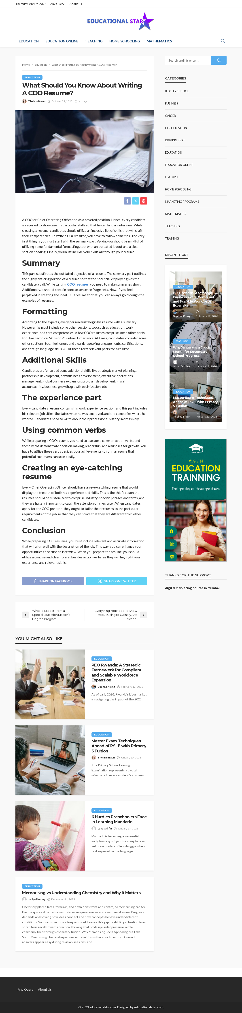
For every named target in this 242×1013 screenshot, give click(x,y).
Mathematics (159, 41)
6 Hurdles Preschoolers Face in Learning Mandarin (119, 819)
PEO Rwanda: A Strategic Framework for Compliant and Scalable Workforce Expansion (116, 672)
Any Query (57, 4)
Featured (172, 177)
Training (172, 238)
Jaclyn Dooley (36, 899)
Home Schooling (124, 41)
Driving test (175, 140)
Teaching (94, 41)
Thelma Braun (36, 101)
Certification (176, 128)
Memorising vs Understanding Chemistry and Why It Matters (81, 892)
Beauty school (177, 91)
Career (170, 115)
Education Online (61, 41)
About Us (76, 4)
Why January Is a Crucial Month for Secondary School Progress (192, 351)
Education (29, 41)
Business (171, 103)
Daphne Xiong (106, 686)
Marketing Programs (182, 201)
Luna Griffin (105, 828)
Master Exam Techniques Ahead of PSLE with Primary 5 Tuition (118, 746)
